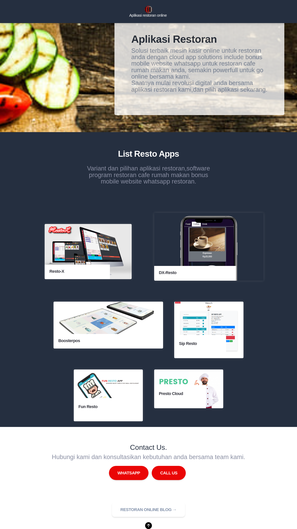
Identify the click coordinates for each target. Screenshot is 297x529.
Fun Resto (88, 406)
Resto (145, 154)
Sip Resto (188, 343)
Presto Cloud (171, 393)
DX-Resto (167, 273)
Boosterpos (69, 341)
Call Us (168, 473)
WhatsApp (128, 473)
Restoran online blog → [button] (148, 509)
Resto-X (56, 271)
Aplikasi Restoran (174, 39)
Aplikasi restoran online (148, 15)
